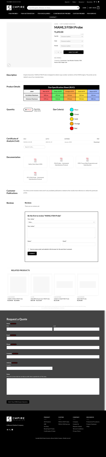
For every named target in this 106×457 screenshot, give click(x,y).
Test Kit (56, 36)
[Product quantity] (58, 52)
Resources (82, 2)
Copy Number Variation (67, 24)
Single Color (64, 62)
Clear (82, 34)
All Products (47, 421)
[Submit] (78, 8)
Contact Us (76, 424)
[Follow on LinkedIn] (98, 2)
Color (55, 41)
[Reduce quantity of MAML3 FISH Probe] (55, 52)
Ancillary (46, 426)
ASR (45, 424)
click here (62, 308)
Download (96, 142)
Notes (8, 374)
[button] (84, 7)
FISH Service (91, 13)
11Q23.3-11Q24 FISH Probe (61, 299)
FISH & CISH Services (64, 424)
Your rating (31, 219)
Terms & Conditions (78, 429)
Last (55, 326)
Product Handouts (91, 424)
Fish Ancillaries (44, 13)
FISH (80, 60)
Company (12, 353)
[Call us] (96, 2)
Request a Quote (77, 426)
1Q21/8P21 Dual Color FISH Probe (40, 299)
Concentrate (63, 60)
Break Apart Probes (49, 429)
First (8, 326)
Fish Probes (14, 13)
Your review (31, 226)
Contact (54, 17)
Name (30, 241)
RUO (59, 62)
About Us (68, 2)
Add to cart (73, 52)
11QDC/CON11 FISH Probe (15, 299)
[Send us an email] (94, 2)
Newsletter (90, 2)
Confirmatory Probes (62, 13)
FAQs (87, 426)
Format (56, 45)
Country (9, 365)
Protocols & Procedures (92, 421)
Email (65, 241)
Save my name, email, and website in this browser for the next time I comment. (51, 249)
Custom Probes (79, 13)
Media (75, 2)
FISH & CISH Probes (63, 421)
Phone (12, 344)
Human (56, 62)
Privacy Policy (77, 431)
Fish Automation (28, 13)
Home (56, 24)
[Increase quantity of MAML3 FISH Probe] (61, 52)
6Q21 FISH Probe (81, 299)
